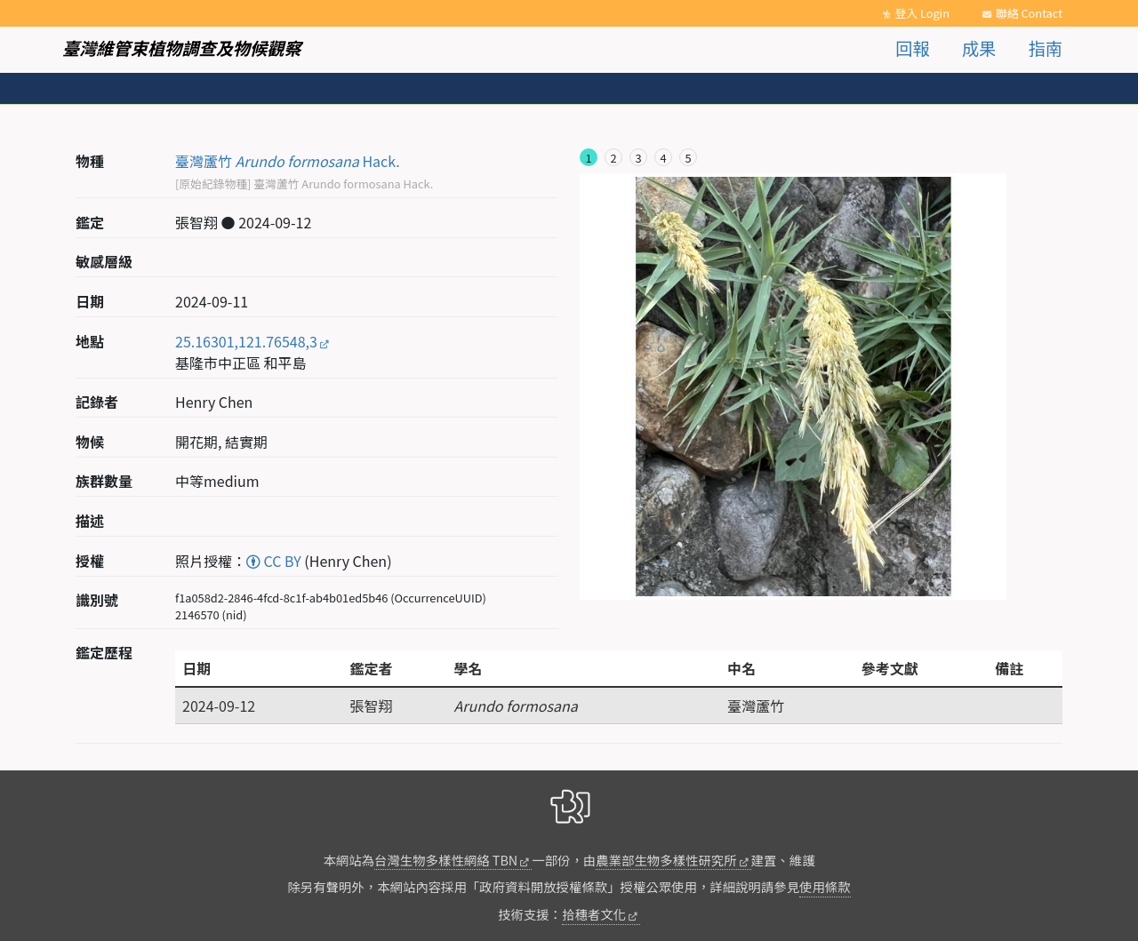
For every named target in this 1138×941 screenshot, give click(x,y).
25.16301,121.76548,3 (246, 341)
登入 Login (922, 12)
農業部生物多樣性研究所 (666, 859)
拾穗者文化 (594, 914)
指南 (1045, 48)
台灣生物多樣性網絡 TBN (445, 859)
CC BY (273, 560)
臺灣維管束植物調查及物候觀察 (181, 48)
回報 (912, 48)
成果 (979, 48)
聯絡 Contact (1029, 12)
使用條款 (825, 886)
